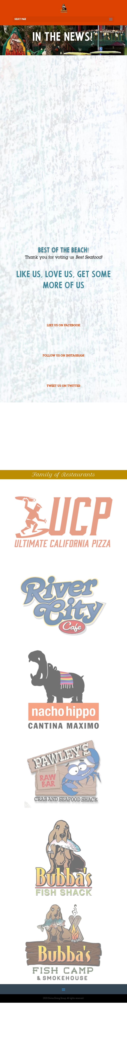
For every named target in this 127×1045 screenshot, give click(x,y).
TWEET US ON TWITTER (63, 386)
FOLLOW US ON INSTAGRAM (63, 355)
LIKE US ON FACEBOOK (63, 325)
